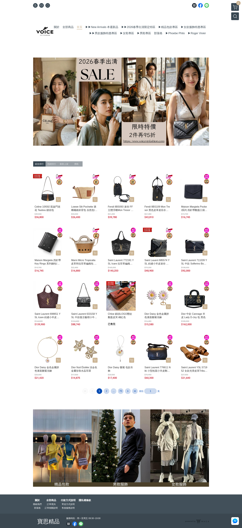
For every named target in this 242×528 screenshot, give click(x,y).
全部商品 (51, 500)
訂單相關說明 (51, 508)
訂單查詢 (51, 504)
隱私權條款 (85, 500)
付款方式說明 (68, 500)
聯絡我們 (37, 504)
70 (120, 391)
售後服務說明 (68, 508)
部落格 (37, 508)
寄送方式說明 (68, 504)
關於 (37, 500)
